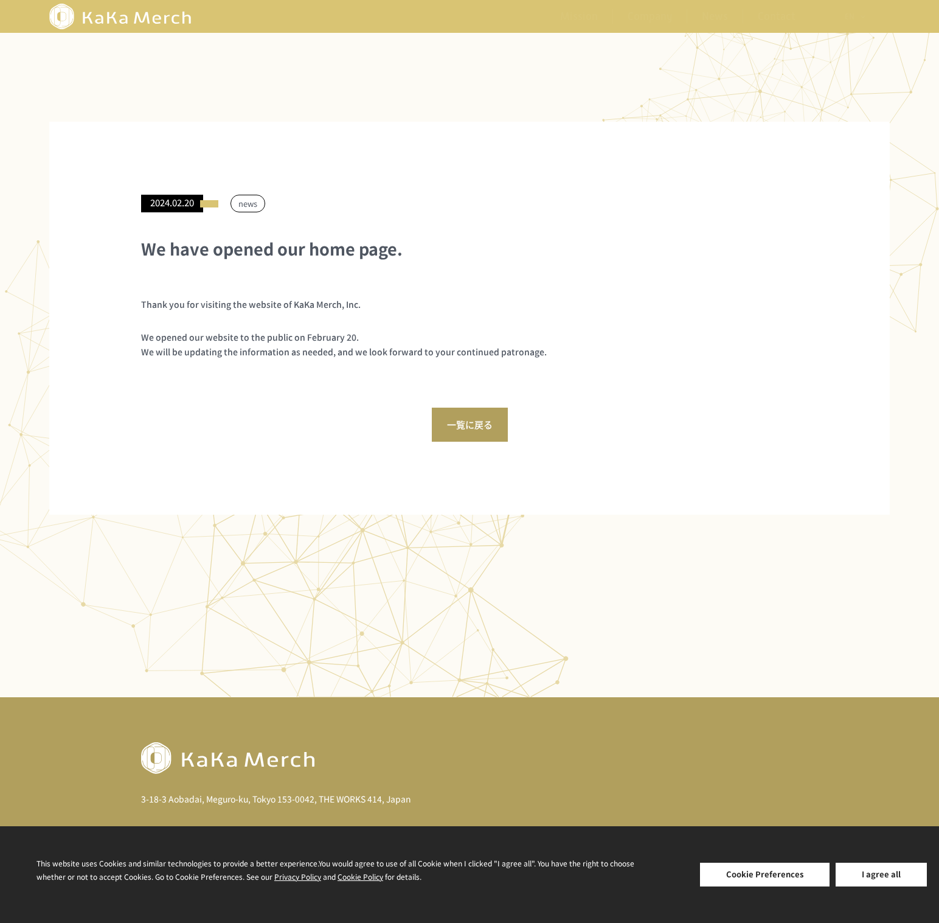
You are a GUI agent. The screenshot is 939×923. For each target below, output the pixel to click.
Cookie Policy (360, 876)
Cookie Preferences (764, 874)
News (715, 16)
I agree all (881, 874)
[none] (855, 16)
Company (650, 16)
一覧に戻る (470, 424)
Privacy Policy (297, 876)
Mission (579, 16)
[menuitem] (855, 16)
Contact (776, 16)
